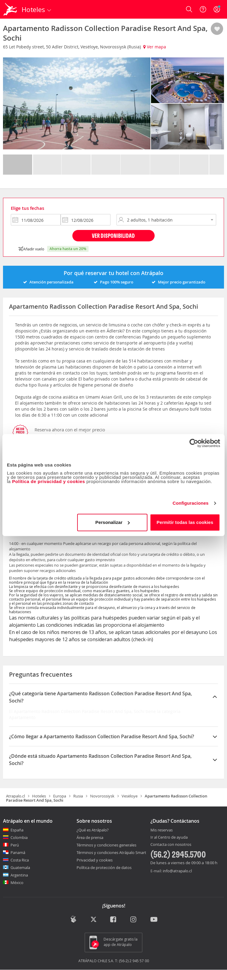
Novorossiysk (102, 796)
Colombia (19, 837)
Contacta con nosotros (170, 844)
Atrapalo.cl (15, 796)
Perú (15, 845)
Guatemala (20, 867)
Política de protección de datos (104, 867)
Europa (59, 796)
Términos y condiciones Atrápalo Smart (111, 852)
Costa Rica (20, 860)
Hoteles (39, 796)
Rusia (78, 796)
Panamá (18, 852)
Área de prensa (90, 837)
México (17, 882)
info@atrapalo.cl (177, 871)
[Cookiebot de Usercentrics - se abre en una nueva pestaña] (194, 443)
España (17, 830)
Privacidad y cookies (95, 860)
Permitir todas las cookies (185, 522)
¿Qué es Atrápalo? (93, 830)
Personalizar (112, 522)
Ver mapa (154, 47)
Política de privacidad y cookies (48, 481)
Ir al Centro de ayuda (169, 837)
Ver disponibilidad (113, 235)
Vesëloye (130, 796)
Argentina (19, 875)
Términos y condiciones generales (106, 845)
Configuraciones (191, 503)
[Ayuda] (203, 9)
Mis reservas (161, 830)
